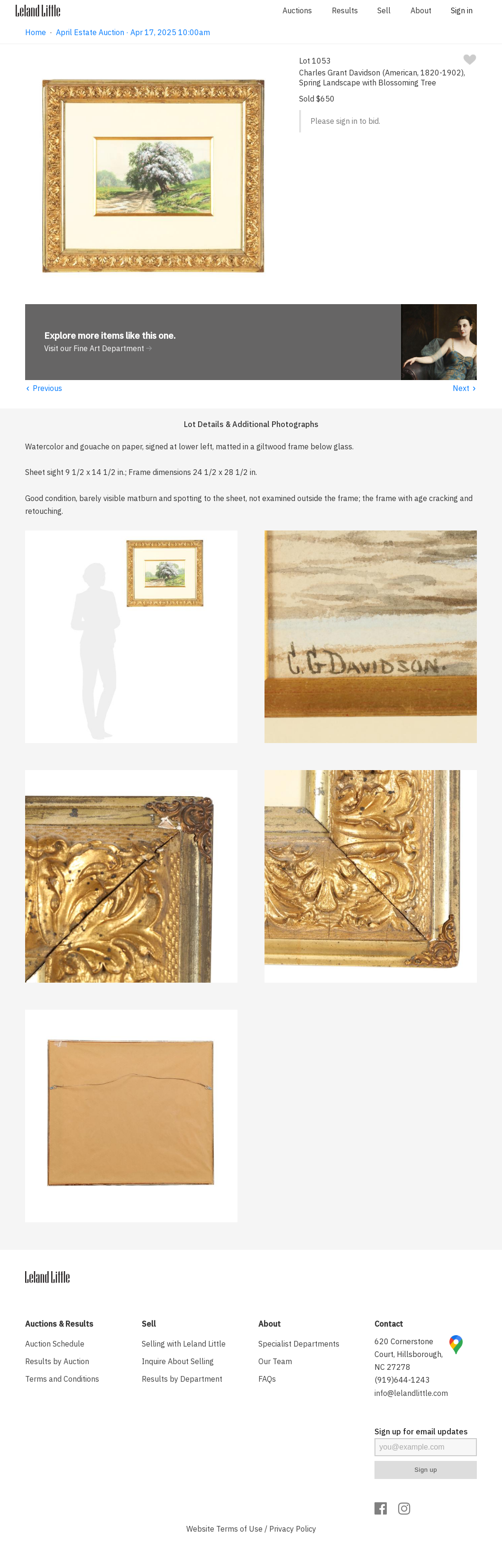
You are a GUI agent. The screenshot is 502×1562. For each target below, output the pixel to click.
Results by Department (182, 1379)
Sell (384, 10)
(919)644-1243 (402, 1380)
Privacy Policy (292, 1529)
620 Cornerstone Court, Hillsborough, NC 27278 (408, 1354)
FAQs (267, 1379)
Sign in (462, 10)
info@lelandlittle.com (411, 1393)
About (421, 10)
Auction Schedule (54, 1343)
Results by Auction (57, 1361)
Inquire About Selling (178, 1361)
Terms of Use (239, 1529)
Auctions (297, 10)
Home (35, 32)
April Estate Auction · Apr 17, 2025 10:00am (133, 32)
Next (465, 388)
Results (345, 10)
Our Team (275, 1361)
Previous (43, 388)
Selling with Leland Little (184, 1343)
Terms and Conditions (62, 1379)
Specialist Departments (298, 1343)
